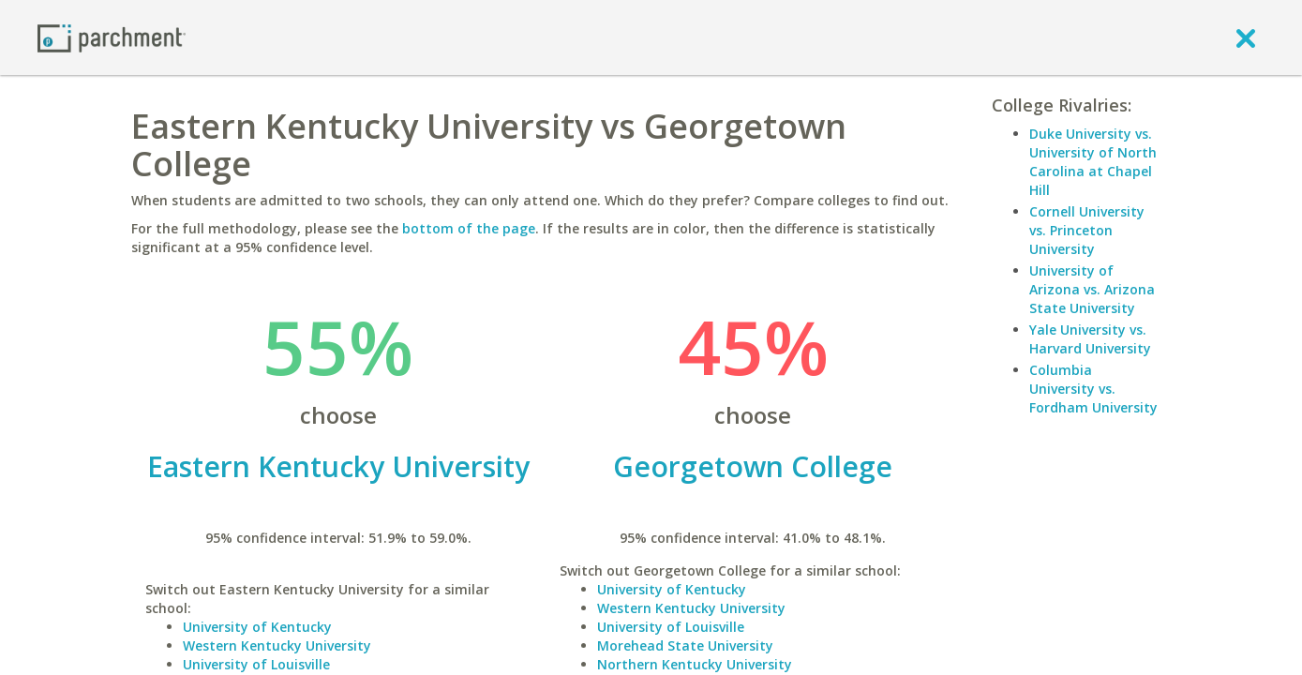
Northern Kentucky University (694, 664)
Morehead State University (685, 645)
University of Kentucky (257, 627)
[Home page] (111, 37)
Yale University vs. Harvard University (1090, 339)
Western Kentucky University (277, 645)
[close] (1246, 37)
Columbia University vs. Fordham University (1093, 388)
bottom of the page (468, 228)
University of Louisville (256, 664)
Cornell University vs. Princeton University (1087, 230)
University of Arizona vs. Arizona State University (1092, 289)
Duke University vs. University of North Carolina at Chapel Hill (1093, 162)
